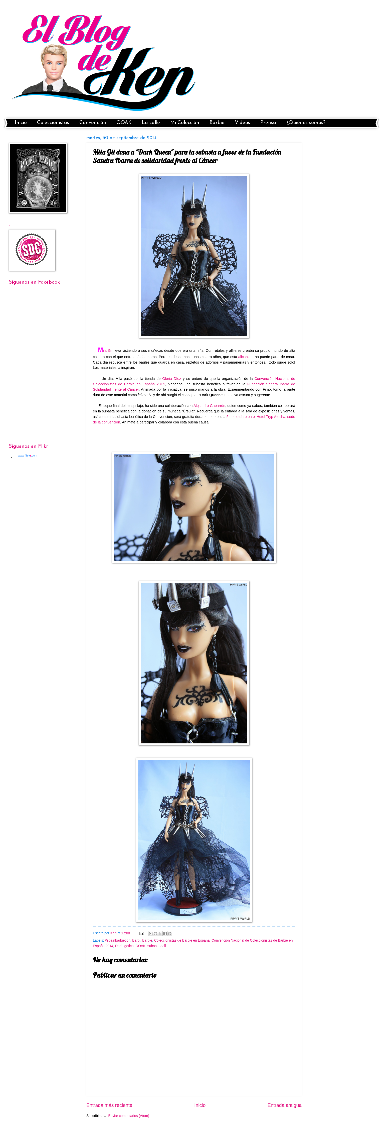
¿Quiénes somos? (305, 122)
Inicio (21, 122)
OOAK (123, 122)
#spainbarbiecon (117, 940)
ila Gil (105, 351)
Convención (92, 122)
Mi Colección (184, 122)
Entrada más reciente (109, 1105)
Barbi (136, 940)
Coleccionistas (53, 122)
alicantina (246, 357)
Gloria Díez (171, 379)
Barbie (217, 122)
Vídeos (242, 122)
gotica (129, 946)
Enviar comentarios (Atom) (128, 1116)
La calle (151, 122)
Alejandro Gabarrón (209, 406)
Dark (118, 946)
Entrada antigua (285, 1105)
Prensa (268, 122)
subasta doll (156, 946)
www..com (27, 455)
